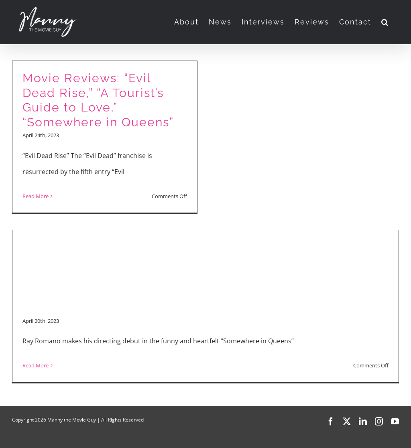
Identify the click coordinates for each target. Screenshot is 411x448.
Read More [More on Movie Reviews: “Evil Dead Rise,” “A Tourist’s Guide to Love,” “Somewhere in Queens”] (35, 196)
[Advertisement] (205, 253)
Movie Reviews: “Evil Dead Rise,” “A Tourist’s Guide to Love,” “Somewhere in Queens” (98, 100)
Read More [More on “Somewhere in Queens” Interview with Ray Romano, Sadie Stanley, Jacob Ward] (35, 365)
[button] (385, 22)
